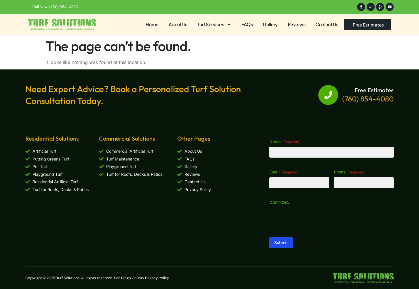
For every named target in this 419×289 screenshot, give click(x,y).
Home (152, 24)
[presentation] (313, 219)
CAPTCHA (279, 202)
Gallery (270, 24)
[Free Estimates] (328, 95)
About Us (178, 24)
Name (284, 141)
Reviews (297, 24)
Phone (349, 172)
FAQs (247, 24)
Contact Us (326, 24)
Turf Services (214, 24)
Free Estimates (374, 90)
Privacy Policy (157, 277)
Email (283, 172)
